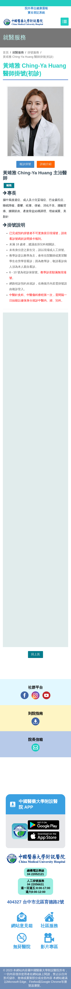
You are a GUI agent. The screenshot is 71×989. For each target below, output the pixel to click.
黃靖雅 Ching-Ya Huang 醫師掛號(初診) (28, 56)
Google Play (43, 825)
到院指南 (35, 721)
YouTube (46, 695)
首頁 (6, 52)
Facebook (25, 695)
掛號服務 (33, 52)
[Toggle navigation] (65, 22)
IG (35, 695)
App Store (43, 836)
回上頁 (35, 654)
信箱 (35, 748)
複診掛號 (25, 164)
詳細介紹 (45, 164)
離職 (9, 185)
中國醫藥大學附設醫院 (35, 858)
